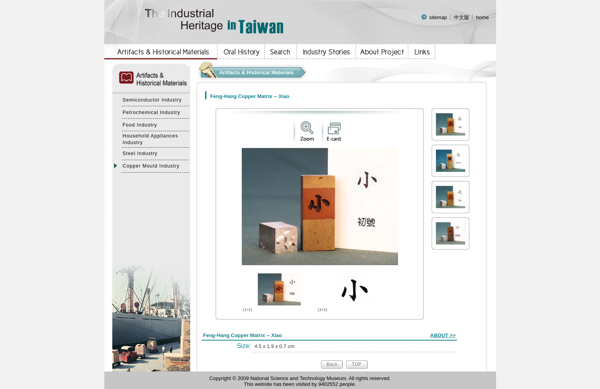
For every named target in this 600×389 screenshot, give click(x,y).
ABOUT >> (442, 335)
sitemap (438, 17)
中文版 (461, 17)
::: (416, 17)
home (482, 17)
